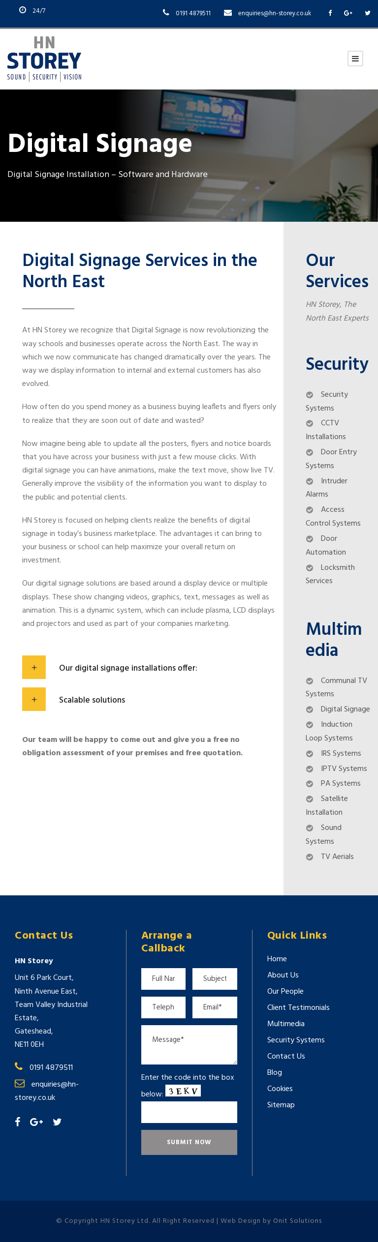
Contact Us (286, 1056)
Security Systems (296, 1040)
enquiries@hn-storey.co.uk (274, 13)
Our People (285, 991)
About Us (283, 975)
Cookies (280, 1089)
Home (277, 959)
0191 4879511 (193, 13)
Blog (274, 1072)
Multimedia (286, 1024)
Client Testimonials (298, 1008)
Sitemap (281, 1105)
